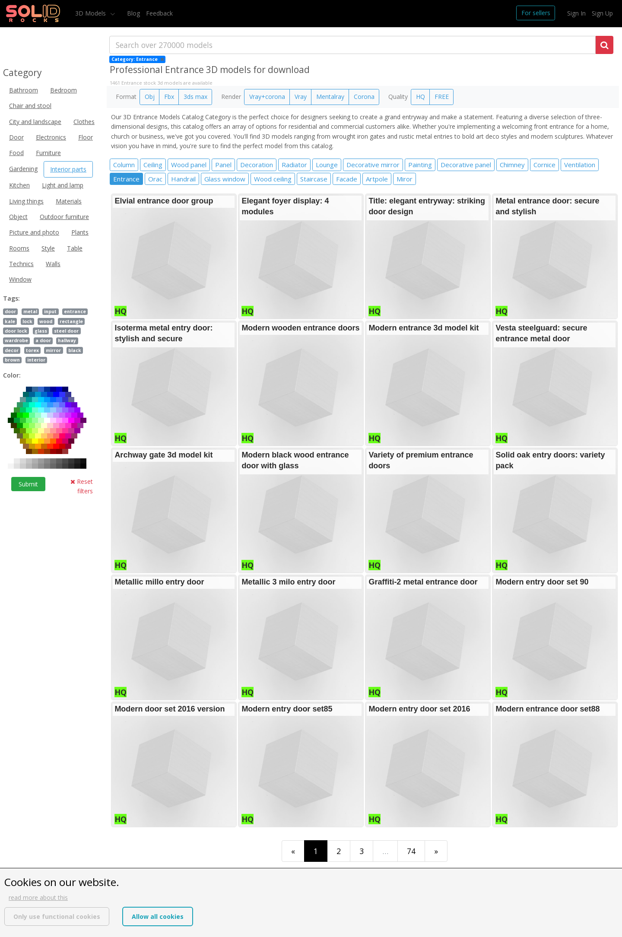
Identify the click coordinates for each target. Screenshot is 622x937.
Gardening (23, 169)
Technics (21, 264)
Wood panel (188, 164)
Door (16, 137)
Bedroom (63, 90)
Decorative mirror (373, 164)
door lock (16, 331)
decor (12, 350)
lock (27, 321)
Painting (420, 164)
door (10, 311)
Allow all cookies (158, 916)
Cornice (544, 164)
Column (124, 164)
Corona (364, 96)
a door (43, 340)
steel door (66, 331)
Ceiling (152, 164)
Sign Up (602, 13)
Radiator (294, 164)
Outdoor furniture (64, 217)
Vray (301, 96)
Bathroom (23, 90)
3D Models (91, 13)
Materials (69, 201)
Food (16, 153)
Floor (85, 137)
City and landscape (35, 122)
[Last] (436, 850)
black (74, 350)
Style (48, 248)
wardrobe (16, 340)
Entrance (126, 179)
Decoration (256, 164)
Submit (28, 484)
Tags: (11, 298)
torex (32, 350)
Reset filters (81, 486)
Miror (405, 179)
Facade (346, 179)
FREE (442, 96)
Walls (53, 264)
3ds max (195, 96)
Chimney (512, 164)
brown (12, 360)
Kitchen (19, 185)
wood (45, 321)
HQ (420, 96)
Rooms (19, 248)
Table (75, 248)
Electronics (51, 137)
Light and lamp (62, 185)
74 (411, 851)
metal (30, 311)
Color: (12, 375)
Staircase (313, 179)
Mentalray (330, 96)
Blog (133, 13)
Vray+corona (267, 96)
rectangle (71, 321)
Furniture (48, 153)
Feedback (159, 13)
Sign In (576, 13)
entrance (75, 311)
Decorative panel (466, 164)
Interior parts (68, 169)
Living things (26, 201)
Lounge (327, 164)
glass (41, 331)
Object (18, 217)
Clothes (84, 122)
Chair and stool (30, 106)
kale (10, 321)
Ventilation (579, 164)
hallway (67, 340)
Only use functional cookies (56, 916)
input (50, 311)
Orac (155, 179)
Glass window (224, 179)
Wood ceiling (273, 179)
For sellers (535, 13)
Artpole (377, 179)
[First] (293, 850)
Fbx (169, 96)
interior (36, 360)
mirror (53, 350)
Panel (223, 164)
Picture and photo (34, 232)
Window (20, 279)
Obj (150, 96)
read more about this (38, 897)
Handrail (183, 179)
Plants (80, 232)
